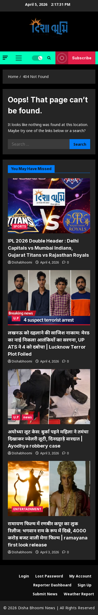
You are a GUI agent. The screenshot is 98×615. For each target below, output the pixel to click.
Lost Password (49, 576)
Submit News (45, 593)
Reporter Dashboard (52, 584)
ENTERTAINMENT (27, 509)
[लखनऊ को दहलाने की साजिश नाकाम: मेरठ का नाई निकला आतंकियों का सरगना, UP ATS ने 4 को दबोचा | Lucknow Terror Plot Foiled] (49, 297)
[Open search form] (49, 58)
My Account (80, 576)
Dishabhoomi (22, 262)
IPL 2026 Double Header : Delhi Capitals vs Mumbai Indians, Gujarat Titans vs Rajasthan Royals (48, 248)
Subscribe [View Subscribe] (73, 57)
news (27, 417)
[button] (5, 58)
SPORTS (19, 226)
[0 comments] (65, 262)
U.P (16, 318)
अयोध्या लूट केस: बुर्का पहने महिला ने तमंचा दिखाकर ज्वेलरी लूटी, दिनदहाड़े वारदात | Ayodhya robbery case (48, 439)
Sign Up (84, 584)
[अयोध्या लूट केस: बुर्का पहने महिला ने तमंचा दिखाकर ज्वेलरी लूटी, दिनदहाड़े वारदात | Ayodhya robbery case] (49, 396)
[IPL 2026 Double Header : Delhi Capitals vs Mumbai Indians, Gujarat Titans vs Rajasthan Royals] (49, 205)
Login (24, 576)
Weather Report (79, 593)
